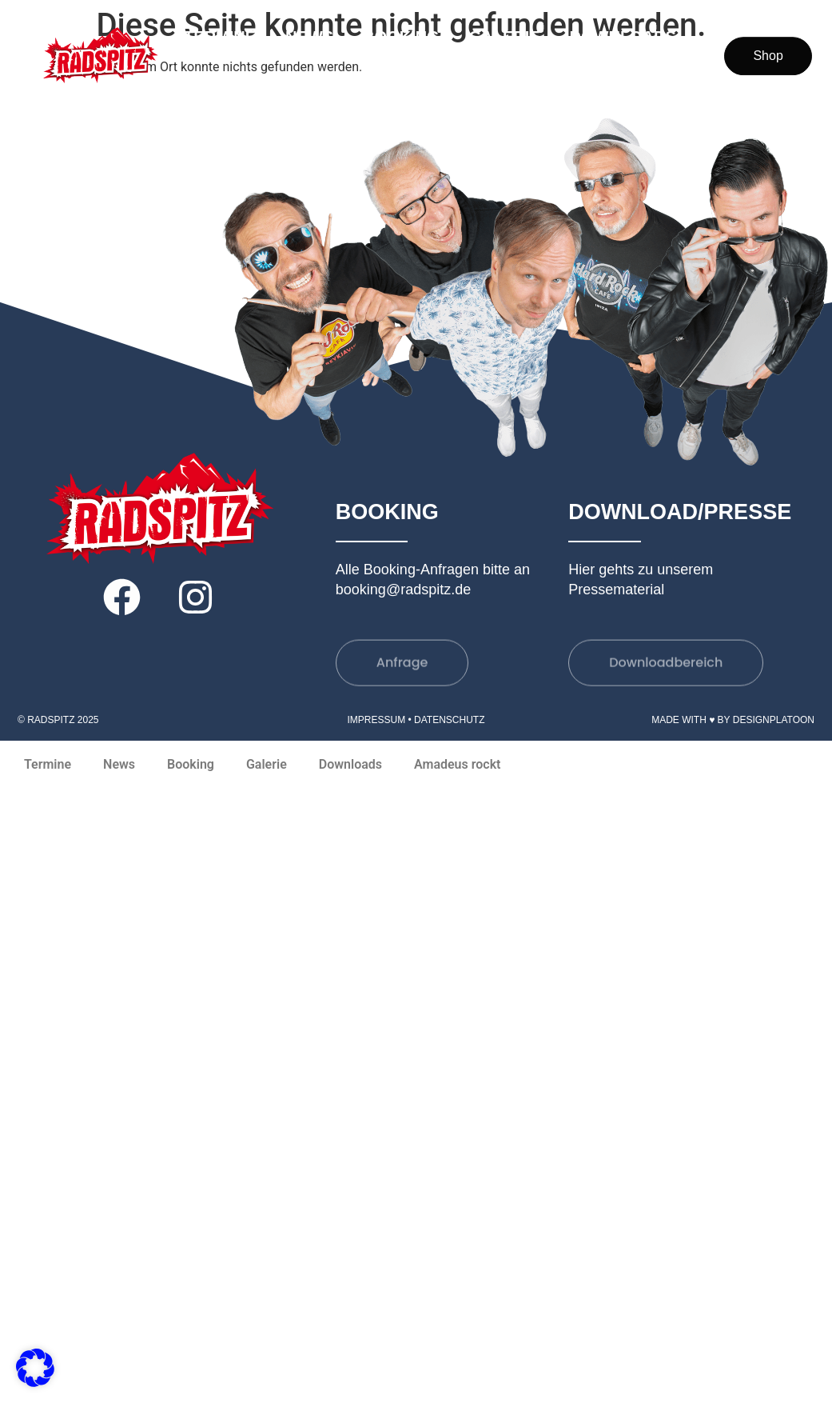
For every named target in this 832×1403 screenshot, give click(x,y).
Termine (220, 37)
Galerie (504, 37)
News (309, 37)
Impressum (376, 719)
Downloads (623, 37)
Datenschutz (449, 719)
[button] (35, 1368)
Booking (401, 37)
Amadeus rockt (607, 73)
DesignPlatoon (773, 719)
